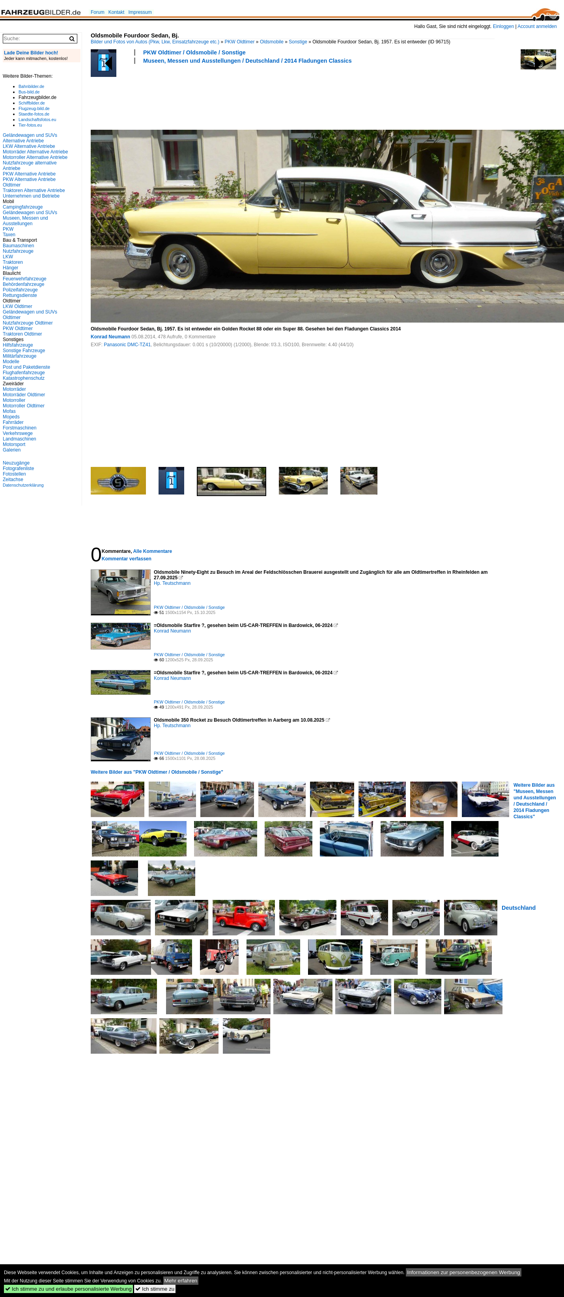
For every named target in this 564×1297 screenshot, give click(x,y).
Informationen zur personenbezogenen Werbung (463, 1272)
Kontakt (116, 12)
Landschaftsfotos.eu (37, 119)
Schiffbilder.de (32, 103)
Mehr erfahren (181, 1281)
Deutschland (519, 908)
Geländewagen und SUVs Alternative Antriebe (30, 138)
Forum (98, 12)
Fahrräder (13, 422)
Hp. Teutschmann (172, 583)
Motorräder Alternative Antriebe (35, 152)
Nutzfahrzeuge (18, 251)
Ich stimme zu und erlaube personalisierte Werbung (68, 1289)
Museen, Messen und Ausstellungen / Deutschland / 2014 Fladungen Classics (247, 61)
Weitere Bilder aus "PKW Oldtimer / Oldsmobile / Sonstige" (157, 772)
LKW (8, 256)
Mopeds (11, 417)
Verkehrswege (18, 433)
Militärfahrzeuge (19, 356)
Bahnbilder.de (31, 86)
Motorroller (14, 400)
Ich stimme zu (154, 1289)
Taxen (9, 234)
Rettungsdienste (20, 295)
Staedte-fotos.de (34, 114)
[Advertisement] (234, 96)
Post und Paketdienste (26, 367)
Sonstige (298, 42)
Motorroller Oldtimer (24, 406)
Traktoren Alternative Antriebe (34, 190)
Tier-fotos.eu (30, 125)
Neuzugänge (16, 463)
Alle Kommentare (152, 551)
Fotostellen (14, 474)
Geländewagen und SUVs (30, 212)
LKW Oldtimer (17, 306)
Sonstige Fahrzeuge (24, 350)
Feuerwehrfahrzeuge (25, 279)
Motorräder (14, 389)
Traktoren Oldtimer (22, 334)
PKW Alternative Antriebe (29, 174)
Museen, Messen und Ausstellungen (25, 220)
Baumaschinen (18, 245)
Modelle (11, 361)
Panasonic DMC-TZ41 (127, 344)
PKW (8, 229)
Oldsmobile (272, 42)
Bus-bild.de (29, 92)
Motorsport (14, 444)
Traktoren (13, 262)
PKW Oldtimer (240, 42)
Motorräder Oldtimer (24, 394)
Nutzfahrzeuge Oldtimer (28, 323)
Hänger (10, 268)
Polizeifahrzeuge (20, 290)
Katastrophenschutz (24, 378)
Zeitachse (13, 479)
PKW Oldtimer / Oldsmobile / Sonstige (194, 52)
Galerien (12, 450)
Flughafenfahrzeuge (24, 372)
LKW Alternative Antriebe (29, 146)
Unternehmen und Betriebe (31, 196)
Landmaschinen (19, 439)
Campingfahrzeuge (23, 207)
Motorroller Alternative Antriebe (35, 157)
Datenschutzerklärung (23, 485)
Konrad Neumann (110, 337)
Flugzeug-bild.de (34, 108)
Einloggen (503, 26)
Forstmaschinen (19, 428)
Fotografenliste (18, 468)
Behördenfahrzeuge (23, 284)
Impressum (139, 12)
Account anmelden (537, 26)
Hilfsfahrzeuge (18, 345)
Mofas (9, 411)
